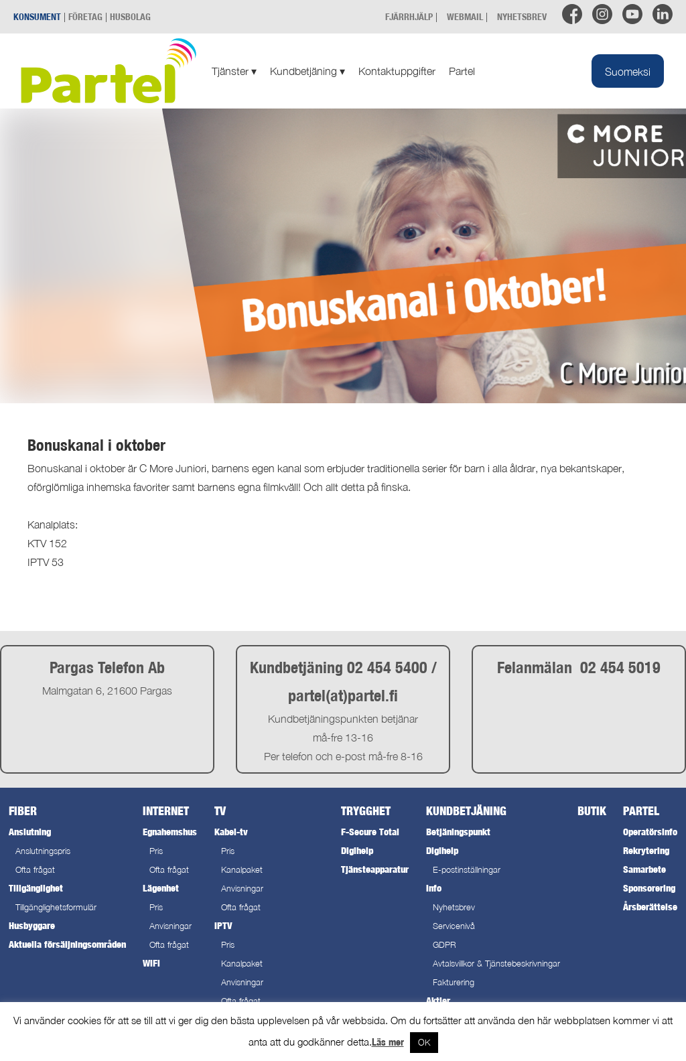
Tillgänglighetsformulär (55, 907)
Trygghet (366, 811)
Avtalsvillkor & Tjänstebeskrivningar (496, 964)
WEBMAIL (465, 16)
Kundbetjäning (307, 71)
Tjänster (234, 71)
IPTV (223, 925)
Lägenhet (161, 888)
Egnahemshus (170, 831)
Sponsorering (649, 888)
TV (220, 811)
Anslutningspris (42, 851)
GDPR (444, 945)
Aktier (438, 1000)
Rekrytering (646, 850)
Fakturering (453, 982)
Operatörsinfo (650, 831)
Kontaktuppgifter (396, 71)
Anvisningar (170, 926)
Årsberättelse (650, 906)
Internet (166, 811)
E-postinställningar (466, 870)
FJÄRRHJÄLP (409, 16)
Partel (462, 71)
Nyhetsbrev (454, 907)
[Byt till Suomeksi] (628, 71)
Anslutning (30, 831)
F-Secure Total (370, 831)
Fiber (23, 811)
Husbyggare (32, 925)
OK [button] (424, 1042)
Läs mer (388, 1042)
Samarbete (644, 869)
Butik (591, 811)
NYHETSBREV (522, 16)
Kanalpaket (242, 870)
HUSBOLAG (130, 16)
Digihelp (357, 850)
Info (433, 888)
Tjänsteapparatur (375, 869)
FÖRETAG (85, 16)
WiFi (151, 963)
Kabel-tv (231, 831)
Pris (156, 851)
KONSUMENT (37, 16)
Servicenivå (454, 926)
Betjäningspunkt (458, 831)
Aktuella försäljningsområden (67, 944)
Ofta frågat (35, 870)
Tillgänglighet (36, 888)
